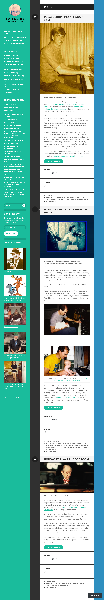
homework (50, 445)
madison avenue (67, 445)
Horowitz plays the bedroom (66, 459)
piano (67, 199)
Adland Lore (9, 55)
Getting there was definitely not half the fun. (14, 172)
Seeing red (8, 111)
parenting (85, 445)
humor (48, 199)
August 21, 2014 (51, 581)
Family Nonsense (11, 70)
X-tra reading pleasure (14, 44)
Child (69, 443)
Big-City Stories (11, 58)
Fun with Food (10, 73)
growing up (81, 443)
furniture (80, 197)
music (48, 585)
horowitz (67, 583)
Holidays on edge (11, 128)
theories (85, 447)
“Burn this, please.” (12, 156)
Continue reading (53, 161)
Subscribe (11, 234)
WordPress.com (19, 398)
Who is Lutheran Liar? (13, 41)
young (85, 199)
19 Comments (51, 201)
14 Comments (51, 451)
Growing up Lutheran (13, 76)
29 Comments (51, 587)
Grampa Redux (10, 105)
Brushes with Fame (12, 61)
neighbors (55, 585)
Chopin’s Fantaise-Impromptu (67, 398)
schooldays (62, 447)
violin (48, 449)
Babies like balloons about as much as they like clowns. (14, 195)
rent (66, 585)
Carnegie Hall (61, 443)
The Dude (79, 199)
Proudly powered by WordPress (15, 396)
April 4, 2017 (50, 195)
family (73, 443)
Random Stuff (10, 92)
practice (54, 447)
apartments (50, 197)
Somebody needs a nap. (14, 190)
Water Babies (10, 122)
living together (58, 199)
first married (71, 197)
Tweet (47, 173)
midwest (83, 583)
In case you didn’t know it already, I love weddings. (14, 184)
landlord (75, 583)
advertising (50, 443)
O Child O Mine (10, 89)
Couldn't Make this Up (13, 65)
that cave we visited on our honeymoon (68, 156)
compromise (60, 197)
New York (77, 445)
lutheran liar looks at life (15, 20)
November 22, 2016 (52, 441)
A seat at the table (12, 125)
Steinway (71, 447)
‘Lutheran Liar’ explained (15, 37)
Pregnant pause (11, 108)
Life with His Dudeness (13, 79)
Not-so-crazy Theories (14, 84)
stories (72, 199)
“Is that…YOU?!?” (11, 119)
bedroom (59, 583)
